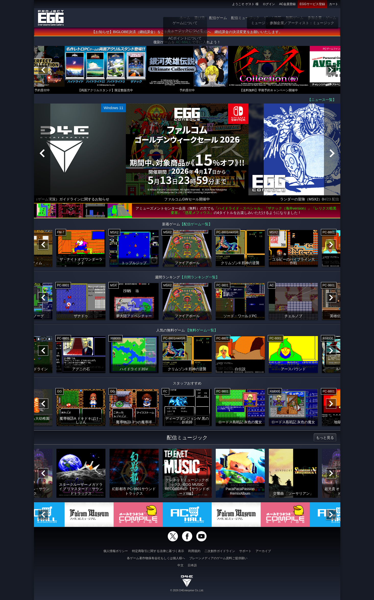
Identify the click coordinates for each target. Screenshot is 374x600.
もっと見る (325, 438)
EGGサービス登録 (312, 4)
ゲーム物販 (273, 18)
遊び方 (199, 18)
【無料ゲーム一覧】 (202, 330)
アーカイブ (263, 551)
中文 (180, 565)
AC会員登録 (287, 4)
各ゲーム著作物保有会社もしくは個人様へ (156, 558)
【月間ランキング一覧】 (199, 277)
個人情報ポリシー (115, 551)
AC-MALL (183, 42)
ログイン (269, 4)
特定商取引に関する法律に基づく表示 (158, 551)
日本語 (192, 565)
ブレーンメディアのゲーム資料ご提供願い (218, 558)
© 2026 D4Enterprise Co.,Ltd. (187, 590)
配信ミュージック (245, 18)
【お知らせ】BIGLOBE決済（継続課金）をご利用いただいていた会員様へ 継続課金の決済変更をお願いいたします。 (187, 32)
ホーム (184, 18)
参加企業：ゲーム (322, 18)
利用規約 (194, 551)
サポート (245, 551)
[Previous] (43, 70)
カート (333, 4)
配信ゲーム (218, 18)
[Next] (331, 70)
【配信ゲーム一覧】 (196, 224)
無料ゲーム (295, 18)
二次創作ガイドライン (219, 551)
